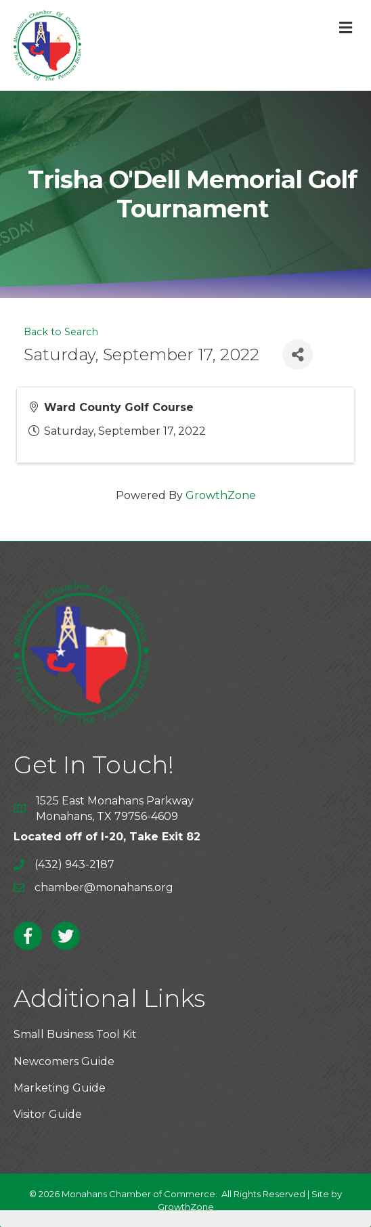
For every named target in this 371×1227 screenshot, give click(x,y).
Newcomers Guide (64, 1061)
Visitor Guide (48, 1114)
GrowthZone (221, 495)
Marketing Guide (60, 1087)
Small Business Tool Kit (75, 1034)
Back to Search (61, 332)
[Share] (297, 354)
